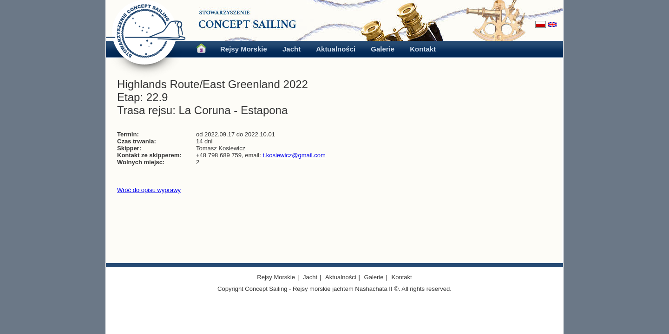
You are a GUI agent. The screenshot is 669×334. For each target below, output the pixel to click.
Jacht (291, 49)
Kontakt (423, 49)
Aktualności (335, 49)
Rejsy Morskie (243, 49)
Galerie (382, 49)
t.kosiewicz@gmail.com (293, 155)
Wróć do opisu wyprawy (149, 189)
